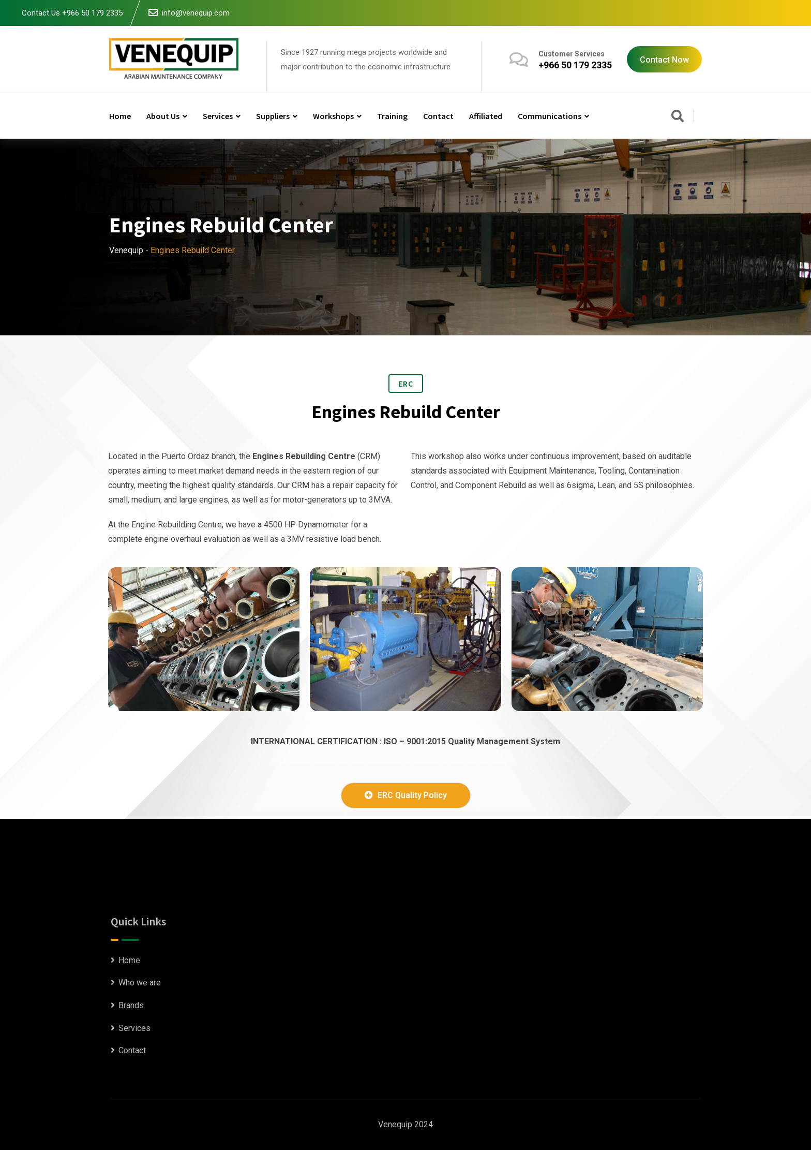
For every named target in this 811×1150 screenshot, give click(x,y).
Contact (438, 116)
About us (162, 116)
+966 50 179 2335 (575, 65)
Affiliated (485, 116)
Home (120, 116)
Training (392, 116)
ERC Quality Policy (406, 795)
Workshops (333, 116)
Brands (131, 1005)
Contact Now (664, 60)
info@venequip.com (196, 13)
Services (218, 116)
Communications (549, 116)
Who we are (139, 982)
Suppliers (273, 116)
